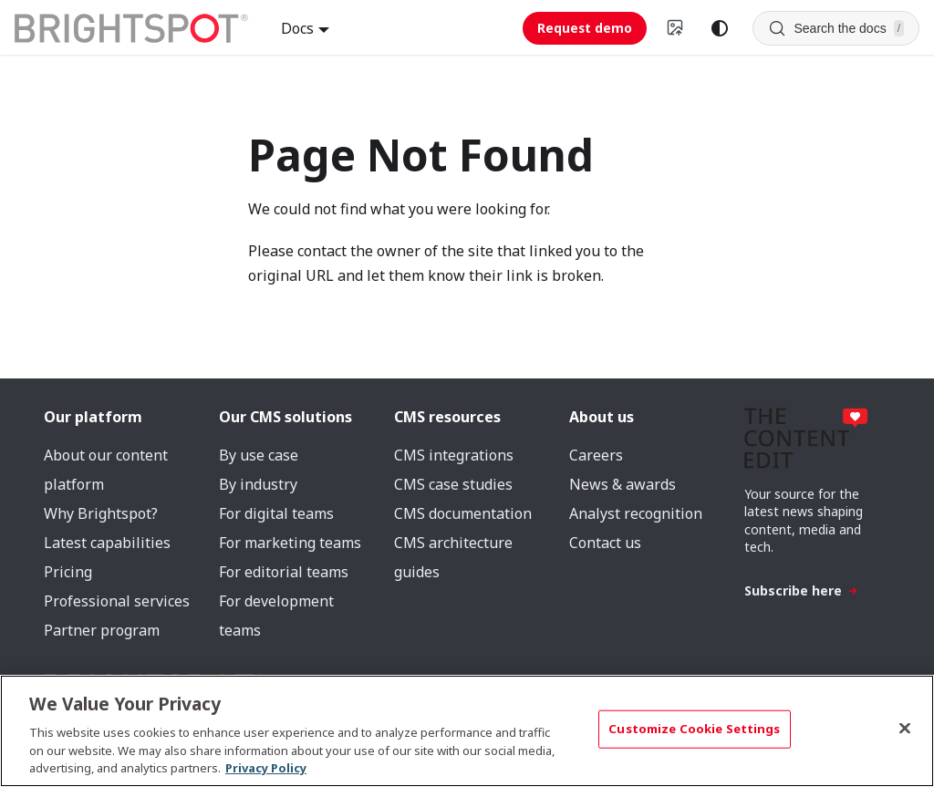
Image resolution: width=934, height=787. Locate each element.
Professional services (117, 601)
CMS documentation (463, 513)
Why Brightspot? (101, 513)
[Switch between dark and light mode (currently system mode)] (719, 28)
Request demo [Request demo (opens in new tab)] (584, 27)
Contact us (605, 543)
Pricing (68, 572)
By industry (258, 484)
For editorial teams (283, 572)
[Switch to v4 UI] (675, 28)
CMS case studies (453, 484)
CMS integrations (454, 455)
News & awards (622, 484)
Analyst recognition (635, 513)
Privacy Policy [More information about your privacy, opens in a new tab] (265, 768)
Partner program (102, 630)
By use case (258, 455)
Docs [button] (297, 28)
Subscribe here (801, 590)
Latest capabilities (107, 543)
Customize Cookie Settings (694, 728)
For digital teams (276, 513)
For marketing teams (290, 543)
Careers (596, 455)
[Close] (905, 729)
